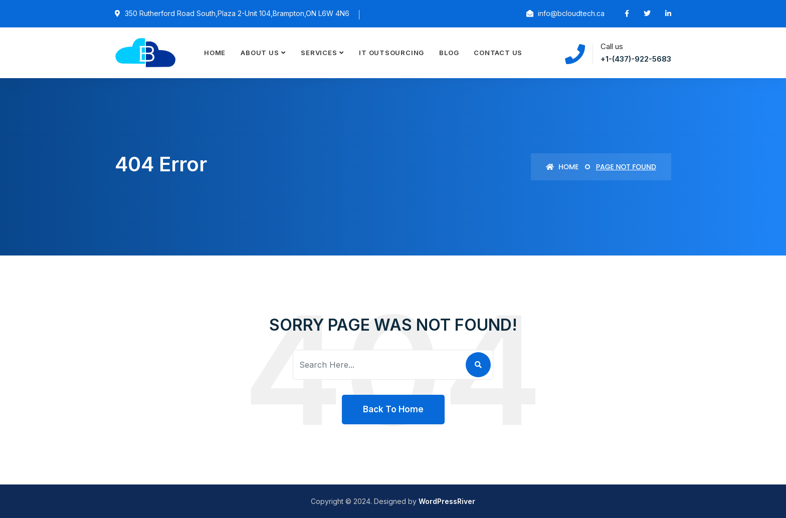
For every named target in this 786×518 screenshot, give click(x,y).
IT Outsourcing (391, 53)
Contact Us (498, 53)
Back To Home (393, 409)
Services (319, 53)
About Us (260, 53)
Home (215, 53)
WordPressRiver (447, 501)
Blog (449, 53)
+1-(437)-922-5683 (636, 59)
